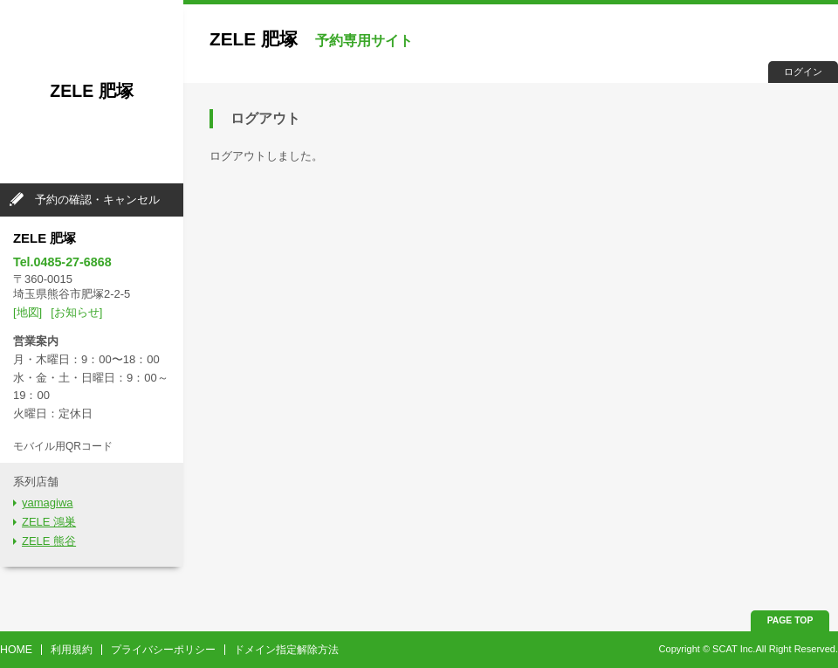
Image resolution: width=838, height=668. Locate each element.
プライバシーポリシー (163, 650)
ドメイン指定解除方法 (286, 650)
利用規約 (72, 650)
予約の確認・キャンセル (97, 199)
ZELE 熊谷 (49, 540)
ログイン (803, 71)
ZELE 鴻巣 (49, 521)
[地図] (27, 312)
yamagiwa (47, 502)
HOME (16, 650)
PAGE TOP (790, 620)
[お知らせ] (76, 312)
